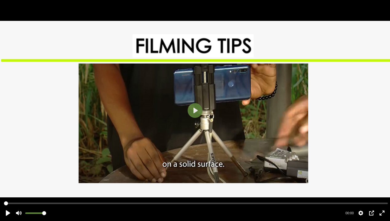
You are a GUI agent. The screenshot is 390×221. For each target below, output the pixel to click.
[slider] (196, 203)
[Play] (195, 110)
